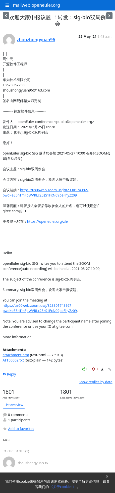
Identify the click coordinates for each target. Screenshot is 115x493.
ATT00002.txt (13, 360)
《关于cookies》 (63, 486)
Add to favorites (18, 428)
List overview (14, 405)
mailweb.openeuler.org (36, 5)
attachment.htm (16, 354)
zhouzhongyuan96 (36, 39)
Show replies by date (95, 382)
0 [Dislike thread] (95, 368)
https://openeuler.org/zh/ (47, 221)
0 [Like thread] (85, 368)
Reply (9, 374)
